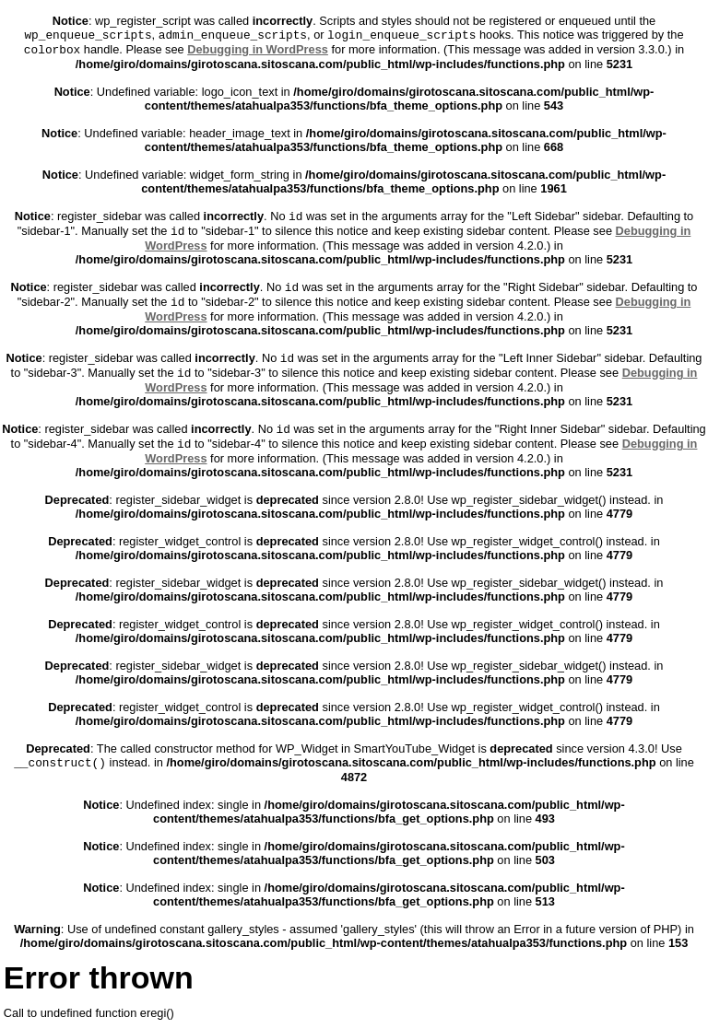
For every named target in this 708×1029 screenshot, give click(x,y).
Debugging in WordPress (257, 49)
